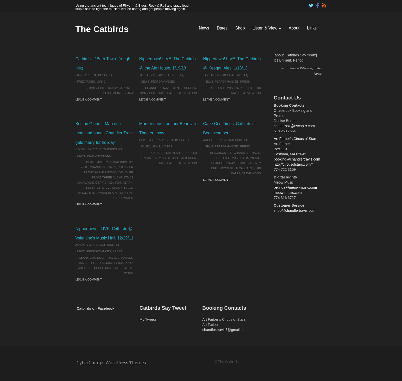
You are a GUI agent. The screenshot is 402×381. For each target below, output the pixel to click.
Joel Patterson (184, 157)
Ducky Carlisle (120, 87)
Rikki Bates (167, 93)
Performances (163, 81)
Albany (82, 257)
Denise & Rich (112, 262)
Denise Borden (184, 87)
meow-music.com (288, 193)
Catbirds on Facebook (95, 308)
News (204, 28)
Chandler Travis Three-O (231, 163)
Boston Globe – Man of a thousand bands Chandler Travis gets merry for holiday (104, 133)
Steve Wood (187, 93)
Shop (240, 28)
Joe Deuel (96, 267)
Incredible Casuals (236, 168)
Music (100, 81)
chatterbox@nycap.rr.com (294, 126)
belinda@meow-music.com (295, 187)
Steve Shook (112, 187)
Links (312, 28)
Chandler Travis (158, 87)
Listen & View (267, 28)
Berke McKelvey (98, 162)
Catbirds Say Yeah (165, 152)
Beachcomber (221, 152)
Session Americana (118, 93)
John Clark (124, 182)
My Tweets (148, 319)
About (294, 28)
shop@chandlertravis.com (294, 210)
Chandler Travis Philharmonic (236, 157)
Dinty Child (98, 87)
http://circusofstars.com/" (293, 164)
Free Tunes (86, 81)
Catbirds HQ (102, 75)
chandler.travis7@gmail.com (224, 330)
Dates (222, 28)
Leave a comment (88, 99)
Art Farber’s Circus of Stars (295, 139)
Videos (167, 146)
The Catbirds (102, 29)
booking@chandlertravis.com (297, 159)
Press (245, 81)
